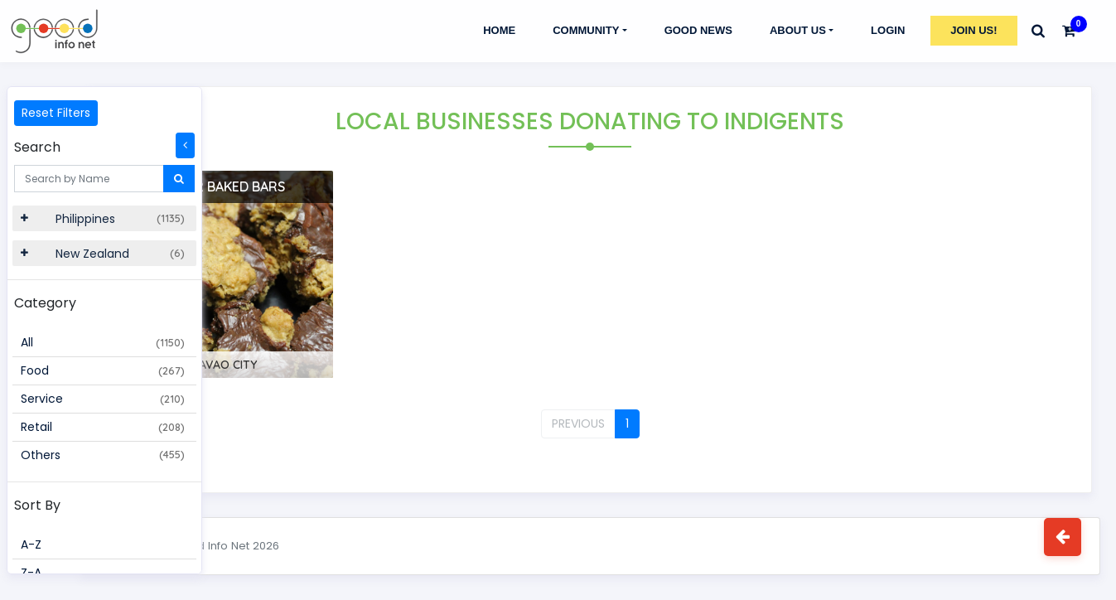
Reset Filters (56, 112)
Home (499, 30)
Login (888, 30)
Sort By (37, 505)
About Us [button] (798, 30)
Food (103, 370)
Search (37, 147)
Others (103, 455)
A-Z (31, 544)
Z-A (31, 572)
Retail (103, 427)
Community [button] (586, 30)
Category (45, 302)
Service (103, 398)
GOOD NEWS (698, 30)
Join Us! (973, 30)
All (103, 342)
